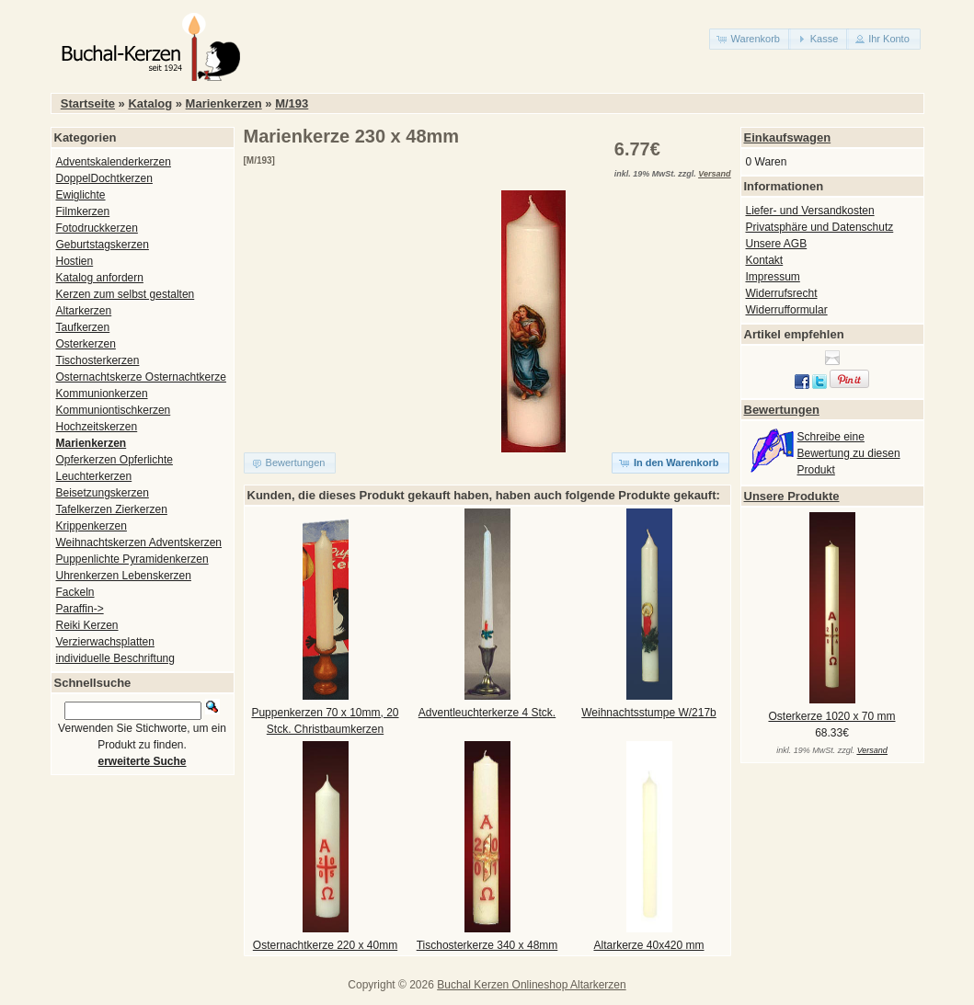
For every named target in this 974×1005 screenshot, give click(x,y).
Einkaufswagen (787, 137)
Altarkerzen (84, 310)
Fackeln (75, 592)
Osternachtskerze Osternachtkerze (141, 377)
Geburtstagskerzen (102, 244)
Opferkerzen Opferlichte (114, 459)
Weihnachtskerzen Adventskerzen (139, 542)
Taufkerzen (83, 327)
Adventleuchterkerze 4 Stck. (487, 712)
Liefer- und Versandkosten (810, 210)
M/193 (291, 103)
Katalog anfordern (99, 277)
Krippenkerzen (91, 526)
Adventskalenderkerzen (113, 161)
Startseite (88, 103)
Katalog (150, 103)
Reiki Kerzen (87, 625)
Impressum (773, 276)
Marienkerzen (224, 103)
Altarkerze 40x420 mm (648, 945)
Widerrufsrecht (782, 293)
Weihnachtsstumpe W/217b (648, 712)
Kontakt (765, 260)
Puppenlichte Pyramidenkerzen (132, 559)
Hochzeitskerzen (97, 426)
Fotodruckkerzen (97, 228)
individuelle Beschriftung (115, 658)
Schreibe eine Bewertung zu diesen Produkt (848, 453)
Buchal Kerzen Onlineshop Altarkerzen (531, 984)
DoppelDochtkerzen (104, 178)
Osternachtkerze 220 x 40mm (325, 945)
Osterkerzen (86, 343)
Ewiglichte (81, 194)
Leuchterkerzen (94, 476)
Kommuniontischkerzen (113, 410)
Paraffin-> (80, 608)
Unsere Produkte (792, 496)
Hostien (75, 261)
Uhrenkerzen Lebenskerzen (123, 575)
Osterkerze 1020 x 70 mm (831, 716)
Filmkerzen (83, 211)
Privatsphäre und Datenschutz (820, 227)
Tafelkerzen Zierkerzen (111, 509)
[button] (750, 39)
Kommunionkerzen (102, 393)
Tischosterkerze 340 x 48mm (487, 945)
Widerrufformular (787, 309)
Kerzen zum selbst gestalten (125, 294)
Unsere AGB (777, 243)
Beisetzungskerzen (102, 492)
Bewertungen (781, 410)
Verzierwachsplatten (105, 641)
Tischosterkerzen (98, 360)
